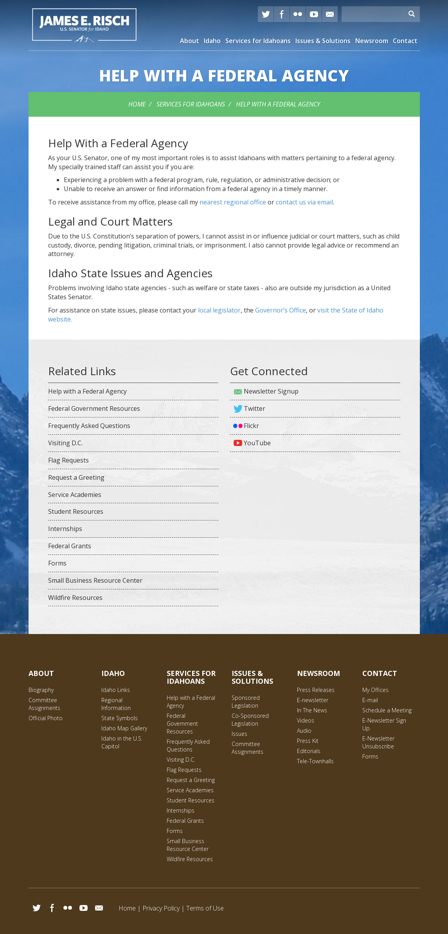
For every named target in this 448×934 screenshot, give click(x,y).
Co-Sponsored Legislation (250, 719)
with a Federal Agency (224, 75)
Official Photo (46, 718)
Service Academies (74, 494)
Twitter (265, 14)
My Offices (375, 690)
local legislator (219, 310)
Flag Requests (68, 460)
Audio (304, 730)
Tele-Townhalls (315, 761)
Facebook (282, 14)
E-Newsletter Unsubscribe (378, 742)
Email (99, 908)
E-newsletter (312, 700)
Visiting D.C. (65, 443)
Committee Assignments (44, 704)
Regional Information (116, 704)
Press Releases (316, 690)
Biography (41, 690)
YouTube (314, 14)
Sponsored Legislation (246, 701)
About (189, 40)
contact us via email (304, 202)
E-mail (330, 14)
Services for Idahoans (258, 40)
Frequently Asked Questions (89, 425)
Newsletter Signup (271, 391)
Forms (57, 563)
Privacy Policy (161, 908)
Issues (239, 733)
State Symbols (119, 718)
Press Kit (307, 740)
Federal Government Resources (94, 408)
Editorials (308, 751)
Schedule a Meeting (387, 710)
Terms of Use (205, 908)
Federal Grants (69, 546)
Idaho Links (115, 690)
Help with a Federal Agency (278, 104)
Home (137, 104)
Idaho (212, 40)
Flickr (298, 14)
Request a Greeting (76, 477)
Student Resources (75, 511)
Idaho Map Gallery (124, 728)
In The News (312, 710)
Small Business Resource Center (95, 580)
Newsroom (371, 40)
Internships (65, 528)
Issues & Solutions (323, 40)
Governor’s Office (280, 310)
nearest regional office (233, 202)
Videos (305, 720)
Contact (405, 40)
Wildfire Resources (75, 597)
